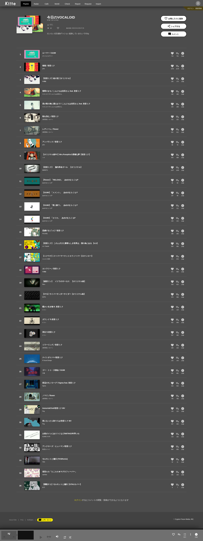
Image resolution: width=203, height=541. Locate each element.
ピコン (44, 309)
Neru (43, 284)
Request (88, 4)
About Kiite (13, 520)
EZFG (44, 297)
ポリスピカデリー (47, 56)
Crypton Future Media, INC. (184, 519)
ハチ (43, 157)
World (57, 4)
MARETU (45, 170)
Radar (36, 4)
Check (67, 4)
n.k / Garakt (45, 246)
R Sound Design (47, 360)
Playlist (26, 4)
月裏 (43, 373)
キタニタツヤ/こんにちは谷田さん (52, 94)
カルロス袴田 (46, 259)
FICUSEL (45, 233)
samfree (44, 474)
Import (98, 4)
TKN (43, 462)
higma (44, 386)
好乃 (43, 487)
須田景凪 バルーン (47, 119)
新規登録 (198, 8)
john (43, 68)
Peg (43, 411)
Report (77, 4)
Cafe (47, 4)
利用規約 (30, 520)
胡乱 (50, 25)
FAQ (21, 520)
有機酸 (44, 81)
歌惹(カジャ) (46, 449)
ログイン (190, 8)
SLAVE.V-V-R (46, 436)
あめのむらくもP (47, 183)
